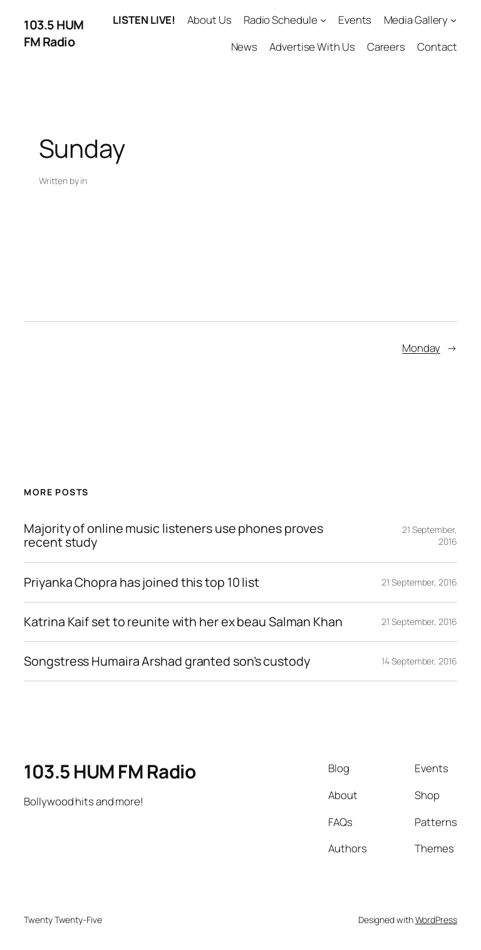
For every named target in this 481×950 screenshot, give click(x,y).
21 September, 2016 (419, 582)
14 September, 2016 (419, 661)
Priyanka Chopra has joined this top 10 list (141, 582)
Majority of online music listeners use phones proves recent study (173, 535)
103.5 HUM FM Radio (54, 33)
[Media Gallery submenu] (453, 20)
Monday (421, 348)
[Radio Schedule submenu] (323, 20)
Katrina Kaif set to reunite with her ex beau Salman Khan (183, 622)
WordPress (436, 920)
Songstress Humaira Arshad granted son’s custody (166, 661)
